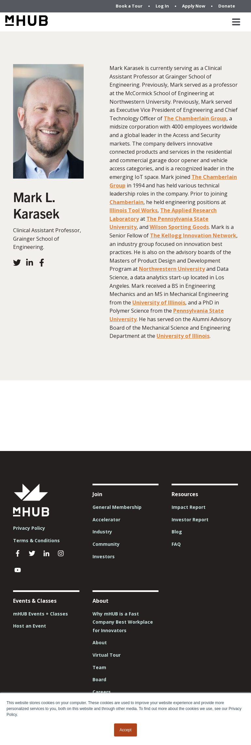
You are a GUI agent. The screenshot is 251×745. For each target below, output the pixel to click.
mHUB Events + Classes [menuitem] (40, 614)
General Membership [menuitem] (117, 507)
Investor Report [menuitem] (190, 519)
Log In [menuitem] (162, 6)
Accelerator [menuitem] (106, 519)
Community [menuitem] (106, 544)
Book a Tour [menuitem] (129, 6)
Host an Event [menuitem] (29, 626)
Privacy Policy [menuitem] (29, 528)
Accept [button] (126, 730)
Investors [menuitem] (103, 556)
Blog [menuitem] (177, 531)
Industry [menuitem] (102, 531)
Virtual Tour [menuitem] (106, 655)
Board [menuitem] (99, 679)
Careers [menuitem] (101, 692)
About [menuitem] (99, 642)
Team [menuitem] (99, 667)
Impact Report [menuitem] (189, 507)
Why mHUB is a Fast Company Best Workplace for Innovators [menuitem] (122, 622)
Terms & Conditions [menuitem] (36, 540)
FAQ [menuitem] (176, 544)
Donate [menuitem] (226, 6)
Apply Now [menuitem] (193, 6)
